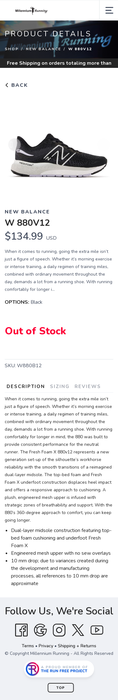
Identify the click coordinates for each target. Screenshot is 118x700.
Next (103, 144)
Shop (12, 48)
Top (60, 687)
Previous (14, 144)
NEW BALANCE (43, 48)
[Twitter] (78, 630)
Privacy (46, 646)
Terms (28, 646)
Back (16, 85)
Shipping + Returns (77, 646)
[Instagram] (59, 630)
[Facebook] (21, 630)
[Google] (40, 630)
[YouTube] (96, 630)
